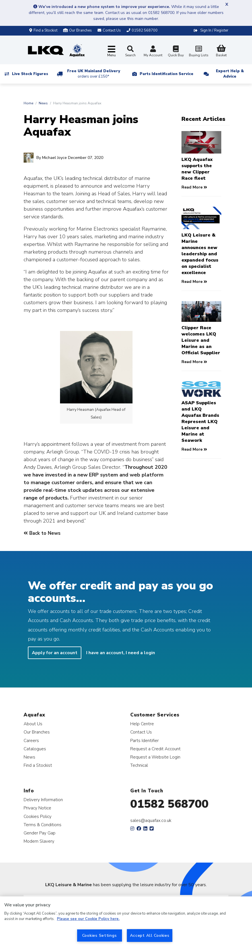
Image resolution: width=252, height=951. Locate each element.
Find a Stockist (43, 30)
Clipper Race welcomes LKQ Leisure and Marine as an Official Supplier (200, 340)
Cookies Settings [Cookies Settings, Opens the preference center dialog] (99, 935)
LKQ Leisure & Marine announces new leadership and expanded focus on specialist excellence (199, 254)
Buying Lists (198, 51)
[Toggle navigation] (111, 52)
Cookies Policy (37, 816)
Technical (139, 765)
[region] (126, 923)
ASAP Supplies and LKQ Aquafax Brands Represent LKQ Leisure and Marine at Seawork (200, 422)
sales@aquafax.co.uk (151, 820)
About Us (33, 724)
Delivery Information (43, 800)
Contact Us (141, 732)
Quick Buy (175, 51)
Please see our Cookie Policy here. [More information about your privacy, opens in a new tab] (88, 918)
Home (28, 103)
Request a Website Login (155, 757)
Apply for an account (54, 653)
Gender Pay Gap (39, 833)
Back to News (42, 533)
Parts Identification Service (166, 73)
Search (130, 51)
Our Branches (77, 30)
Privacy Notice (37, 808)
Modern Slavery (39, 841)
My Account (153, 51)
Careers (31, 740)
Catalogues (35, 749)
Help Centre (142, 724)
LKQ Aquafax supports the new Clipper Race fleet (196, 168)
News (43, 103)
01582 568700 (169, 804)
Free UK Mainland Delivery (93, 74)
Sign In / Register (214, 30)
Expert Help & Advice (230, 74)
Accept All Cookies (150, 935)
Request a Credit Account (155, 749)
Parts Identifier (144, 740)
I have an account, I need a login (120, 653)
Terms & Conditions (42, 825)
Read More (194, 187)
